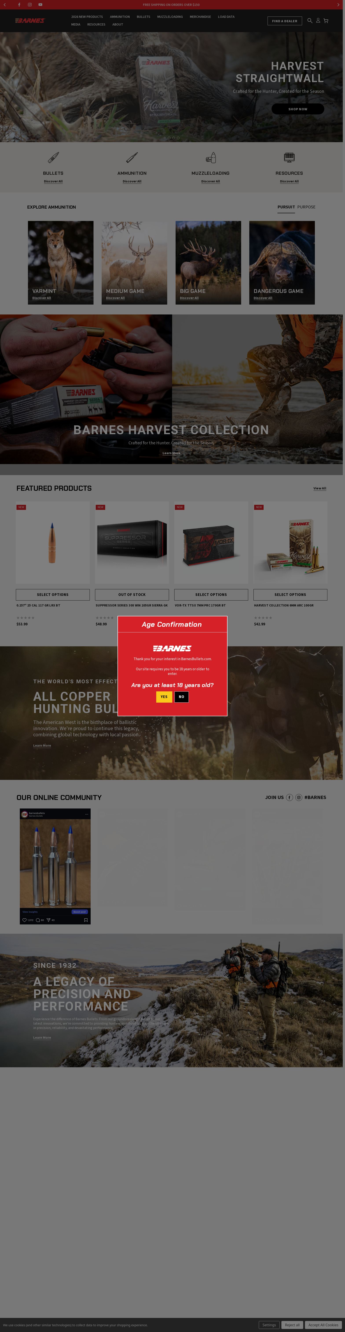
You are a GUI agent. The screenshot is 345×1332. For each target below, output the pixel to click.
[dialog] (172, 666)
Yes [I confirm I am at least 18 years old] (164, 697)
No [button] (181, 697)
